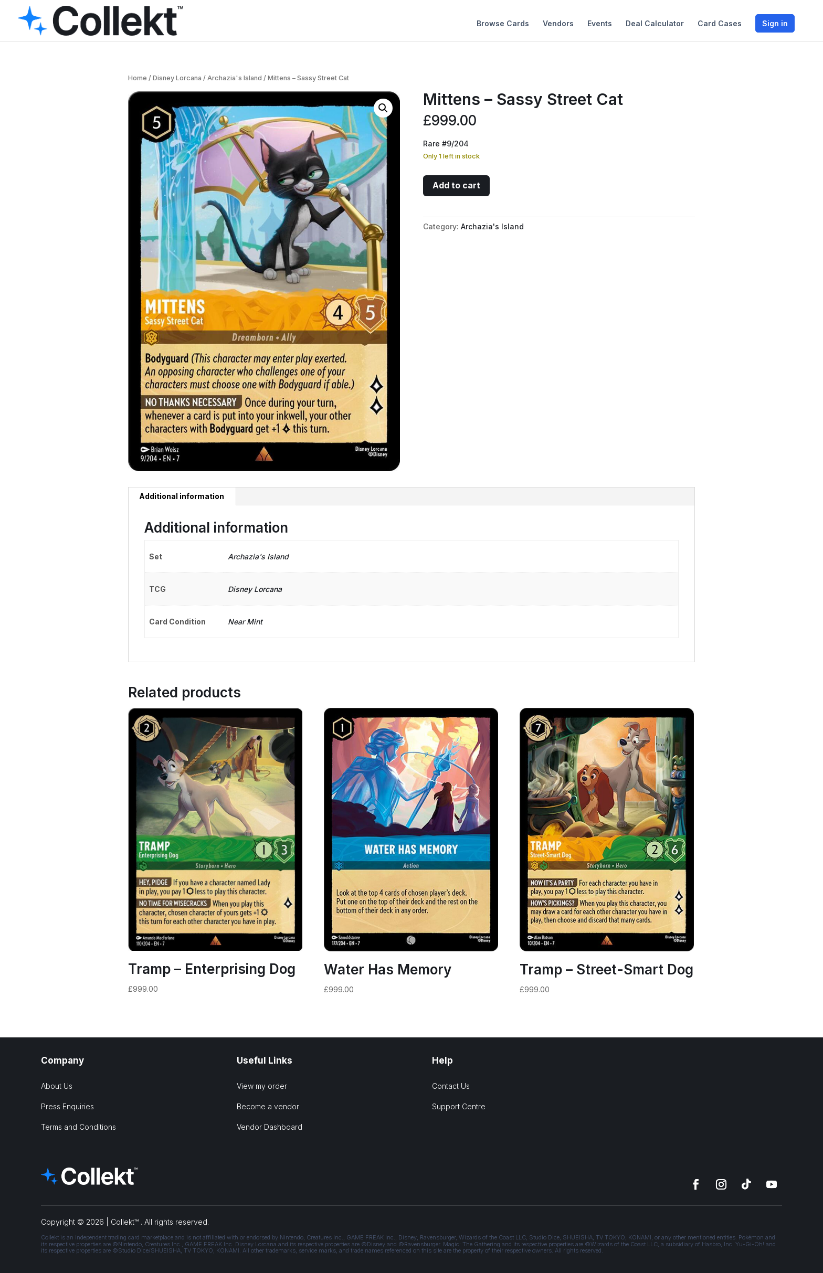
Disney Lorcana (177, 78)
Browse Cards (503, 24)
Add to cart (456, 185)
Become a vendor (268, 1106)
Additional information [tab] (181, 496)
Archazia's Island (234, 78)
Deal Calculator (655, 24)
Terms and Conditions (78, 1126)
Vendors (558, 24)
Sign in (775, 23)
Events (599, 24)
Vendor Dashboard (269, 1126)
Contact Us (451, 1085)
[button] (383, 108)
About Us (56, 1085)
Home (137, 78)
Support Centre (459, 1106)
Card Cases (720, 24)
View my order (262, 1085)
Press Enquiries (67, 1106)
